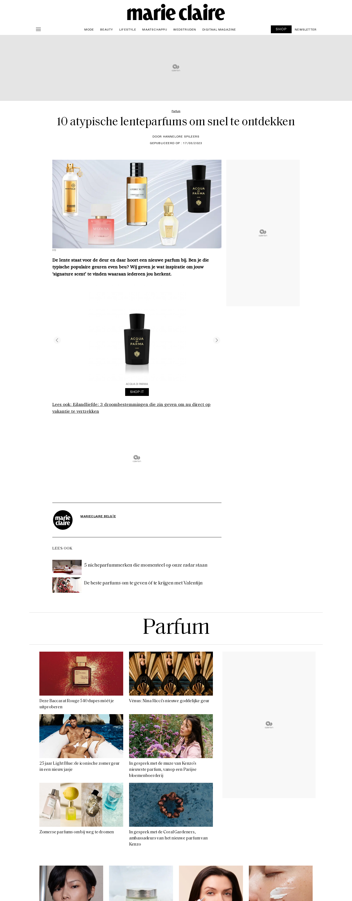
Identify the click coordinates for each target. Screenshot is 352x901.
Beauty (106, 29)
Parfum (176, 628)
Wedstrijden (184, 29)
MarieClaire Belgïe (98, 516)
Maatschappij (154, 29)
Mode (89, 29)
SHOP (281, 29)
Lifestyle (127, 29)
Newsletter (306, 29)
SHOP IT (137, 391)
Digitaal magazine (219, 29)
